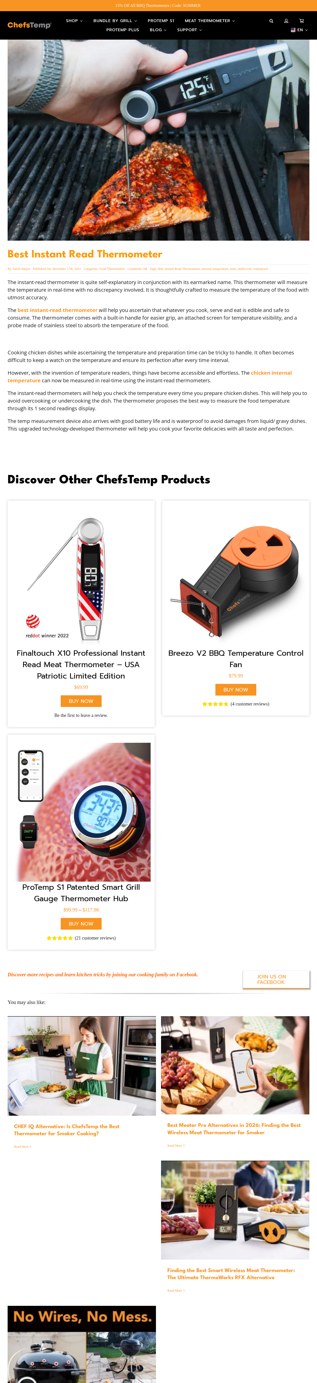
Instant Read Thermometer (182, 269)
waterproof (260, 269)
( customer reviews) (250, 703)
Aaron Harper (21, 269)
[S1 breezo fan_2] (235, 511)
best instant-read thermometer (58, 310)
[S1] (81, 745)
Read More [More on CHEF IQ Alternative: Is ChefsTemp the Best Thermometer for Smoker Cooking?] (21, 1146)
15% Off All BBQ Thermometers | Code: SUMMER (158, 5)
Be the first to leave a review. (81, 715)
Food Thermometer (112, 269)
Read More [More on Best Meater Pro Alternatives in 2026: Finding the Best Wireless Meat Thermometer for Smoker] (174, 1145)
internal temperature (215, 269)
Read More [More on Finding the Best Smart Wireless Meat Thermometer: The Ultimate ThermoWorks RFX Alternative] (174, 1290)
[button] (271, 20)
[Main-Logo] (30, 24)
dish (160, 269)
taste (233, 269)
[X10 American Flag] (81, 511)
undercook (245, 269)
